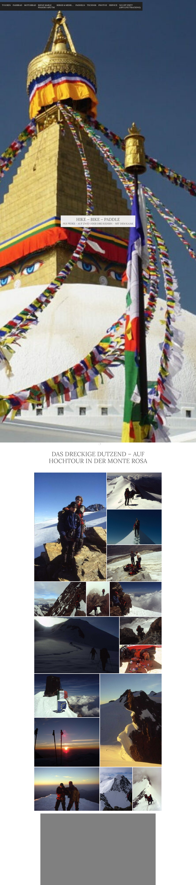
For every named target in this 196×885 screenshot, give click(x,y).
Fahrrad (17, 5)
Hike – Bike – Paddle (98, 219)
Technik (91, 5)
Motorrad (30, 5)
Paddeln (80, 5)
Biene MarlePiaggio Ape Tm (46, 6)
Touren (6, 5)
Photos (102, 5)
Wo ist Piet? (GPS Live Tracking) (129, 6)
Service (113, 5)
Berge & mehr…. (65, 5)
